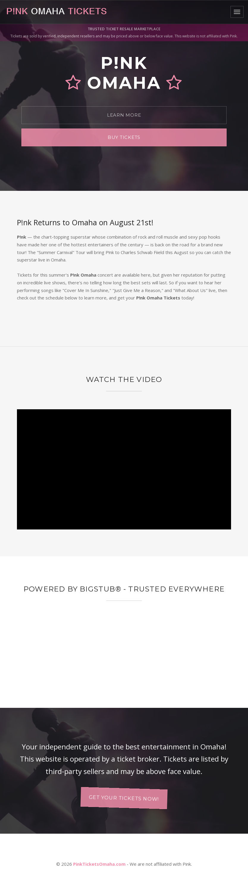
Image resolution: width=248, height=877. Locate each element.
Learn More (124, 115)
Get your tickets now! (124, 798)
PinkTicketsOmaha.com (99, 864)
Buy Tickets (124, 137)
